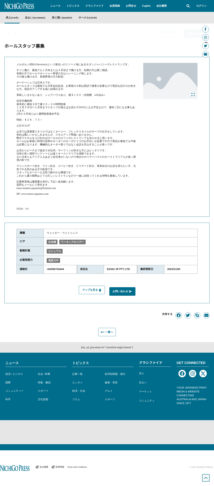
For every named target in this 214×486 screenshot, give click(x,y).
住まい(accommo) (37, 17)
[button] (55, 6)
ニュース (12, 362)
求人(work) (12, 17)
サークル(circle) (93, 17)
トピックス (80, 362)
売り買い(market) (66, 17)
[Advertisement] (107, 431)
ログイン (201, 5)
